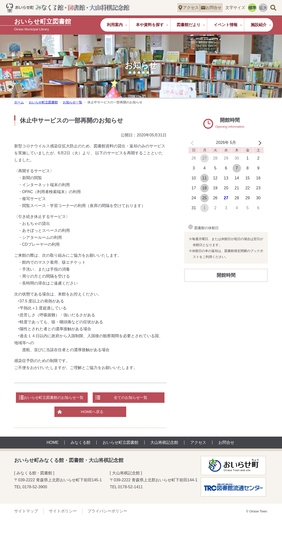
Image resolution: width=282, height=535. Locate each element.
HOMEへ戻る (92, 428)
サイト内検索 (273, 7)
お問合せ (214, 7)
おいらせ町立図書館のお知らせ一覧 (92, 398)
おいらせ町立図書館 (43, 102)
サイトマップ (26, 527)
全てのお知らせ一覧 (92, 413)
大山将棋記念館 (164, 459)
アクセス (191, 7)
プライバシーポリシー (107, 527)
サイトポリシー (63, 527)
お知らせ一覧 (72, 102)
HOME (52, 459)
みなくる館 (80, 459)
